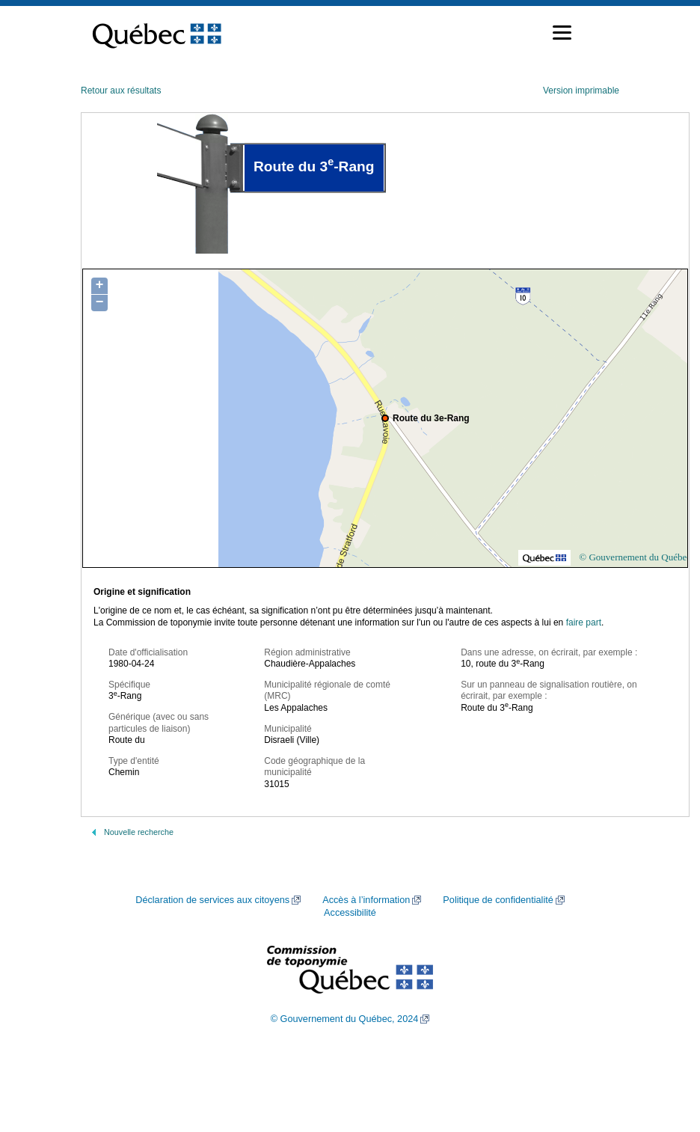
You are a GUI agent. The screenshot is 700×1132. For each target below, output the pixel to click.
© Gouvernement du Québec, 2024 (345, 1019)
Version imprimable (581, 90)
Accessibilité (350, 913)
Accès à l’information (366, 900)
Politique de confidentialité (498, 900)
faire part (583, 622)
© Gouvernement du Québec (635, 557)
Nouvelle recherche (139, 831)
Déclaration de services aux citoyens (212, 900)
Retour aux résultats (121, 90)
